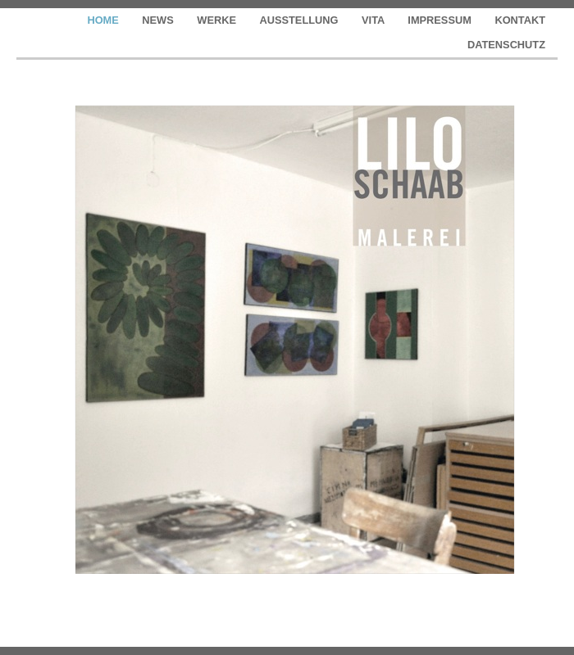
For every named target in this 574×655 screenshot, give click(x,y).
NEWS (159, 20)
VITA (374, 20)
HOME (104, 20)
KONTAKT (519, 20)
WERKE (218, 20)
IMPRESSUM (441, 20)
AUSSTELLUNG (301, 20)
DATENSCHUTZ (506, 44)
